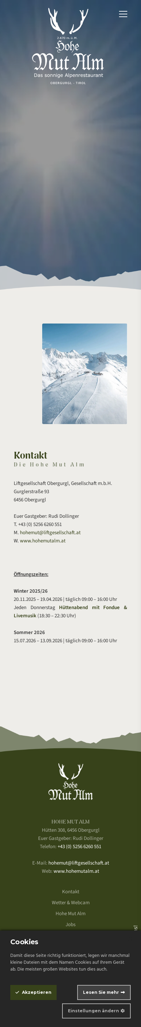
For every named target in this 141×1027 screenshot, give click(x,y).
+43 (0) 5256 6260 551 (79, 846)
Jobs (70, 924)
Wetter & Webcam (71, 902)
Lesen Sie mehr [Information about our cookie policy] (101, 992)
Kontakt (70, 891)
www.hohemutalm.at (43, 540)
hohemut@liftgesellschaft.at (50, 532)
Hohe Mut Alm (70, 913)
